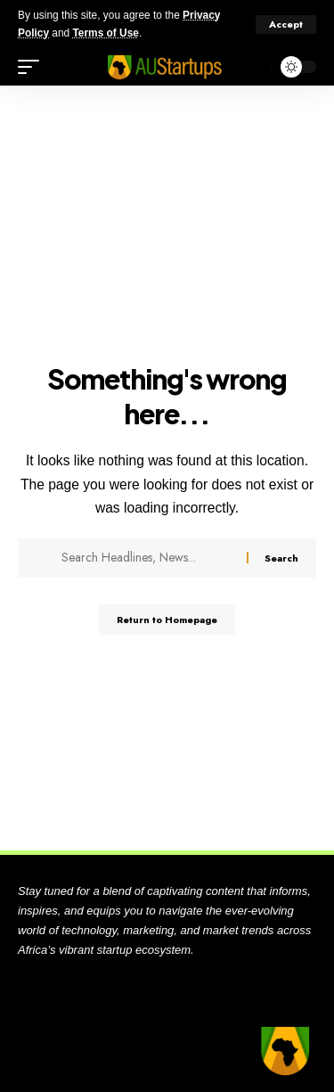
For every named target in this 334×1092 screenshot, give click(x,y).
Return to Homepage (167, 619)
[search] (253, 67)
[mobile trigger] (33, 67)
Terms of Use (105, 33)
